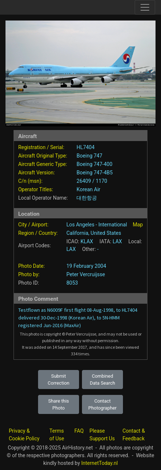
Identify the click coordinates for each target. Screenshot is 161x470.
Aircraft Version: (36, 172)
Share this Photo (58, 404)
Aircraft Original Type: (42, 156)
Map (138, 224)
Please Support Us (102, 434)
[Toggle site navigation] (145, 7)
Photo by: (29, 274)
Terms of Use (56, 434)
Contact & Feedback (134, 434)
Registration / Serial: (41, 147)
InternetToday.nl (99, 463)
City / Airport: (33, 224)
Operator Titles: (35, 189)
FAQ (78, 431)
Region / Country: (38, 233)
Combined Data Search (102, 379)
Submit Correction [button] (58, 379)
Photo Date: (31, 266)
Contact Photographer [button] (102, 404)
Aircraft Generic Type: (42, 164)
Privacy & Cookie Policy (24, 434)
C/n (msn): (30, 181)
